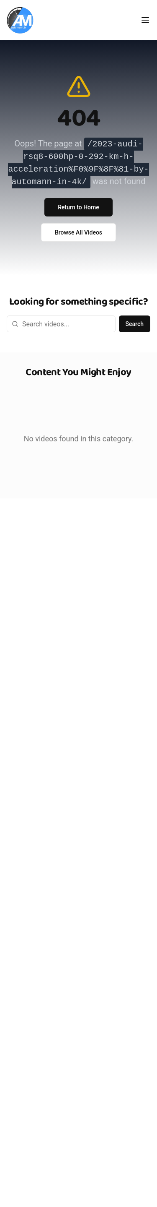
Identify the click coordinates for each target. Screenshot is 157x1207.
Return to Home (78, 207)
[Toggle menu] (145, 20)
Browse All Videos (78, 232)
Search (135, 324)
